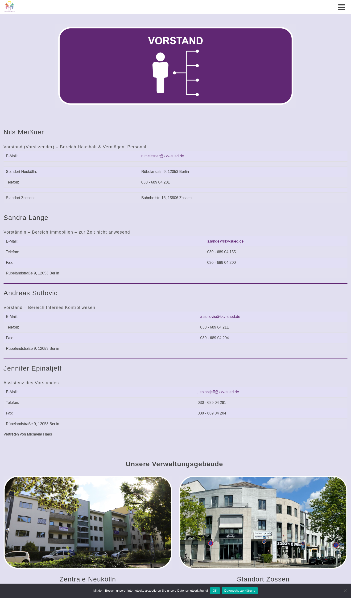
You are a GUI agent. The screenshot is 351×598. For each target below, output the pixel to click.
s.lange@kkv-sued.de (225, 241)
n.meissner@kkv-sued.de (162, 156)
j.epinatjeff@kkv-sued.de (218, 392)
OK (215, 590)
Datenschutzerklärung (239, 590)
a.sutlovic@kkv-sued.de (220, 317)
